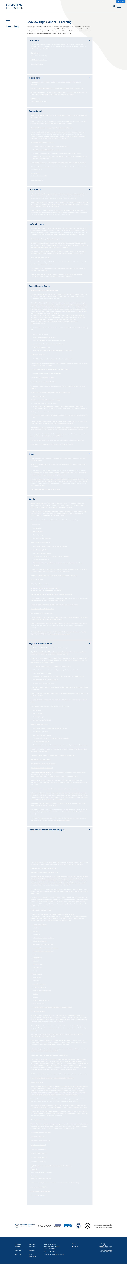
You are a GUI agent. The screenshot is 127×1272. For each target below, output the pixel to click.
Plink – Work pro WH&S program (40, 1199)
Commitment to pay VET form (39, 1195)
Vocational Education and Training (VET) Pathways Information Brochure (52, 130)
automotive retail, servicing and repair (43, 946)
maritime (35, 1002)
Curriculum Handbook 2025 (39, 103)
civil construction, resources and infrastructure (46, 956)
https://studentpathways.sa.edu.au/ (41, 1141)
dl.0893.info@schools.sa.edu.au (64, 428)
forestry (35, 979)
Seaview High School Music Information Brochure (52, 485)
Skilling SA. (80, 872)
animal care (36, 936)
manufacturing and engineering (42, 999)
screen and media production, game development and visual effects (52, 1015)
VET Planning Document (38, 1203)
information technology (39, 995)
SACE (40, 120)
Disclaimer (32, 1258)
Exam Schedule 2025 (37, 182)
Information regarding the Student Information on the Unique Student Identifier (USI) (55, 1191)
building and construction (40, 949)
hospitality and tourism (39, 992)
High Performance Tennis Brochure (41, 767)
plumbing (35, 1005)
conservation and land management (43, 959)
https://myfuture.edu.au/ (37, 1145)
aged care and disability (39, 933)
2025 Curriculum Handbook (39, 56)
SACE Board (18, 1258)
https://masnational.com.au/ (39, 1157)
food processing (37, 976)
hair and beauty (37, 982)
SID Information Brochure (38, 328)
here (44, 401)
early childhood (37, 966)
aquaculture (36, 943)
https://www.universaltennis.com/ (61, 674)
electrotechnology (38, 972)
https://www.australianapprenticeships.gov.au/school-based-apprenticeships (52, 1086)
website (42, 491)
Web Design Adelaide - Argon (106, 1260)
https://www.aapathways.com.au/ (40, 1149)
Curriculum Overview (37, 65)
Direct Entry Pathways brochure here (75, 165)
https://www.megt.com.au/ (38, 1153)
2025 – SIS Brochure (37, 586)
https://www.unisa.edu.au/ (38, 1170)
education (35, 969)
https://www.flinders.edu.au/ (39, 1161)
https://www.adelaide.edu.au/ (39, 1166)
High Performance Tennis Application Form (43, 771)
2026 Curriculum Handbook (39, 60)
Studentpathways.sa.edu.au (39, 924)
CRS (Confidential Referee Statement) (42, 620)
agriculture (36, 939)
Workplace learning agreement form (41, 1187)
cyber (34, 962)
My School (18, 1262)
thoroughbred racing (38, 1012)
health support (37, 986)
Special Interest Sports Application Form (42, 615)
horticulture (36, 989)
